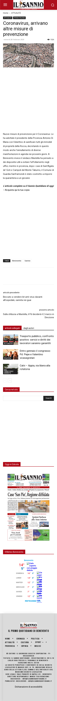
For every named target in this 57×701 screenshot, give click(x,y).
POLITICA (7, 358)
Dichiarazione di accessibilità (28, 687)
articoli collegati (12, 328)
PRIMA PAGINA (19, 18)
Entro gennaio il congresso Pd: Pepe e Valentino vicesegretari (35, 354)
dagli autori (28, 328)
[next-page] (10, 380)
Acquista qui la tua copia (17, 190)
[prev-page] (5, 380)
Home (5, 13)
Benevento (16, 261)
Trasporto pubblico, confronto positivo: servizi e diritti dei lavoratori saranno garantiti (37, 340)
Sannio (27, 261)
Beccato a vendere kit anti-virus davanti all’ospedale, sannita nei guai (22, 298)
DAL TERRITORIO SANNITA (8, 371)
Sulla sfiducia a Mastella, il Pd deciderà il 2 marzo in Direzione (28, 316)
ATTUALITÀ (16, 13)
